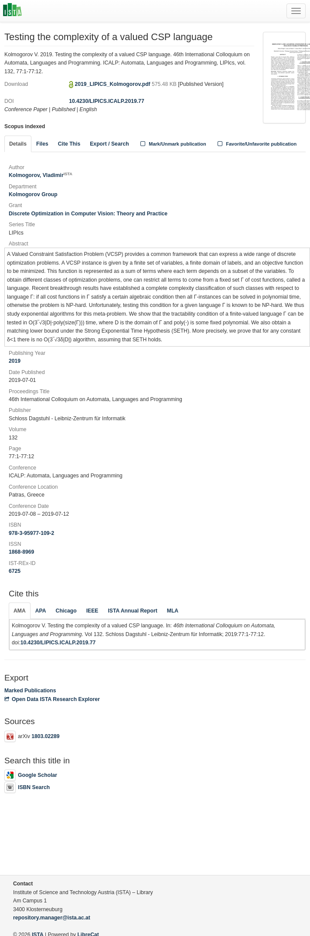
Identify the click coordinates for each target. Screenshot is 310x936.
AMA (20, 611)
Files (42, 144)
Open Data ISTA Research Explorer (52, 699)
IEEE (92, 611)
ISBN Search (27, 787)
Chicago (66, 611)
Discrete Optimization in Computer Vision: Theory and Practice (88, 214)
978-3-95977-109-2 (31, 533)
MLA (172, 611)
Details (18, 144)
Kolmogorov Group (33, 194)
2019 (14, 361)
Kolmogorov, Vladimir (40, 175)
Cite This (69, 144)
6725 (14, 571)
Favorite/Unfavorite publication (256, 143)
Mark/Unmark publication (172, 143)
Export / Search (109, 144)
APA (40, 611)
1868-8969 (21, 552)
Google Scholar (30, 775)
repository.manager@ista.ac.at (51, 918)
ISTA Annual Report (132, 611)
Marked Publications (30, 691)
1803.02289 (45, 736)
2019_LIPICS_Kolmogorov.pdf (113, 84)
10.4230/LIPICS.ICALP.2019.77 (106, 101)
